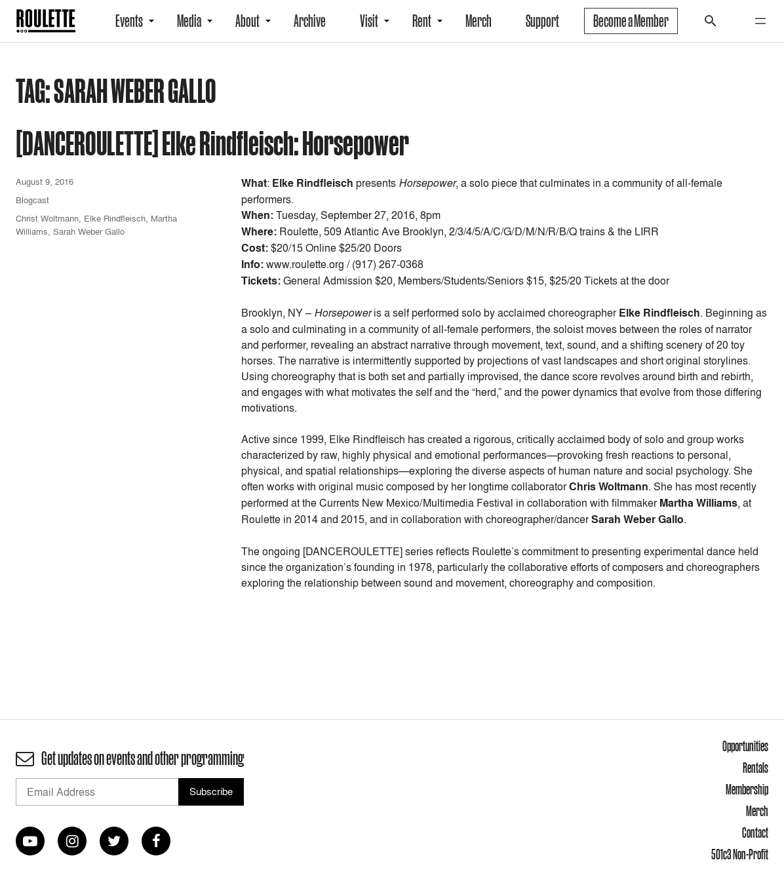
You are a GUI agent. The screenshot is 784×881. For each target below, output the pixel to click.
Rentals (755, 767)
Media (189, 21)
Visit (369, 21)
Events (129, 21)
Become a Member (631, 21)
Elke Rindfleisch (115, 218)
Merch (478, 21)
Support (542, 21)
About (247, 21)
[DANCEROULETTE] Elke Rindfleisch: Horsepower (212, 142)
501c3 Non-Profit (739, 854)
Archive (310, 21)
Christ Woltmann (47, 218)
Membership (747, 789)
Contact (755, 832)
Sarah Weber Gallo (89, 231)
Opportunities (745, 745)
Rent (421, 21)
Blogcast (32, 200)
